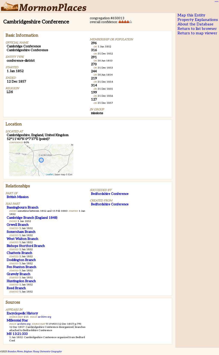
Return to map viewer (197, 33)
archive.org (44, 316)
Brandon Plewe (15, 351)
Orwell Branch (17, 225)
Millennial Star (17, 320)
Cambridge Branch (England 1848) (32, 218)
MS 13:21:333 (17, 334)
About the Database (195, 24)
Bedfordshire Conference (110, 194)
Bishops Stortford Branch (26, 246)
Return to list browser (197, 28)
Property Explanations (198, 20)
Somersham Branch (21, 232)
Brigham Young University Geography (43, 351)
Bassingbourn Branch (22, 207)
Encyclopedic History (22, 313)
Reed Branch (16, 288)
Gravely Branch (18, 274)
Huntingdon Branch (21, 281)
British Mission (17, 197)
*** (216, 2)
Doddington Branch (21, 260)
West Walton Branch (22, 239)
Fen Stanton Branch (21, 267)
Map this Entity (191, 15)
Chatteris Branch (19, 253)
